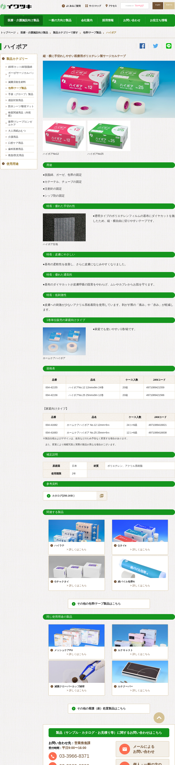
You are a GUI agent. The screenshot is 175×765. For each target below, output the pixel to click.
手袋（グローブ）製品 (20, 94)
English (157, 5)
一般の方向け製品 (60, 20)
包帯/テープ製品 (92, 32)
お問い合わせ (131, 20)
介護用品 (13, 136)
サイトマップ (111, 744)
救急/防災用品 (16, 155)
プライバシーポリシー (153, 744)
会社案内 (86, 20)
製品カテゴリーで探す (65, 32)
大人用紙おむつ (17, 130)
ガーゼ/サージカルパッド (21, 74)
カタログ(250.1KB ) (63, 495)
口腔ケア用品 (15, 142)
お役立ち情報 (158, 20)
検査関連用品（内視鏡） (19, 114)
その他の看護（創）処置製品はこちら (101, 639)
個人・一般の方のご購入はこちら (147, 698)
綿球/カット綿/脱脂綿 (20, 66)
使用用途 (12, 164)
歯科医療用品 (15, 149)
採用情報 (108, 20)
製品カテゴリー (17, 59)
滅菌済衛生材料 (17, 82)
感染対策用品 (15, 100)
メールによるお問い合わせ (143, 680)
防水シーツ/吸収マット (21, 106)
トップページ (8, 32)
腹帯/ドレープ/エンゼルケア (20, 123)
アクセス (146, 737)
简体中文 (169, 5)
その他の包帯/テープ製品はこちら (99, 567)
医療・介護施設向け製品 (23, 20)
